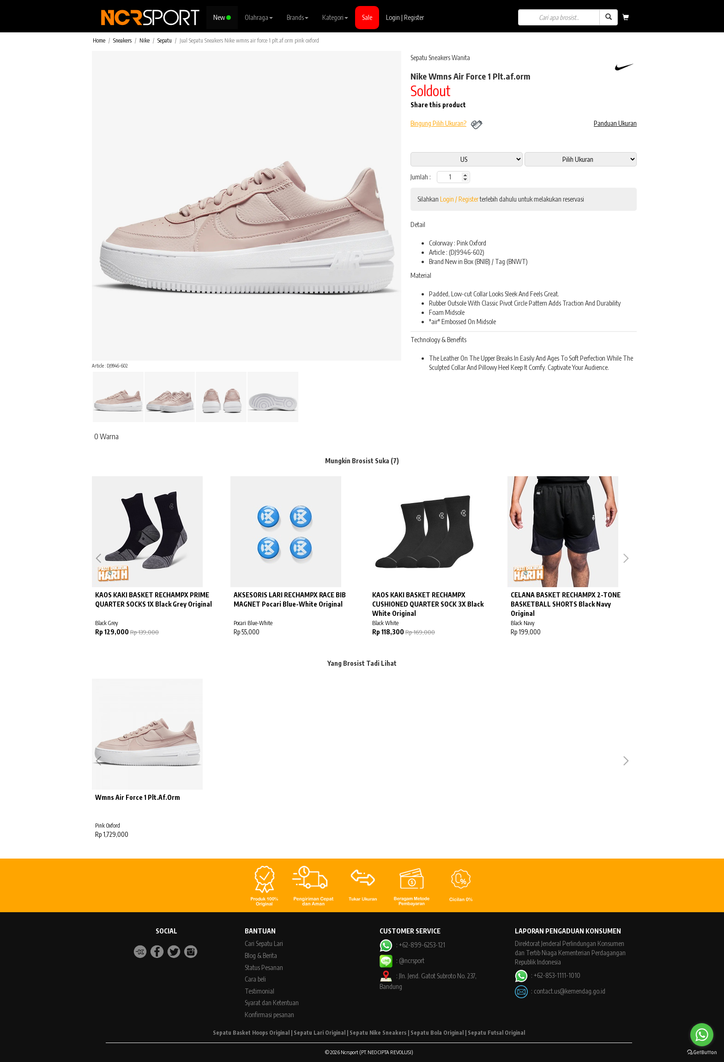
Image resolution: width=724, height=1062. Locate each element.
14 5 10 (581, 159)
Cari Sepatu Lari (264, 943)
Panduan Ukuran (615, 123)
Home (99, 40)
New (222, 17)
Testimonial (259, 991)
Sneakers (122, 40)
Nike (144, 40)
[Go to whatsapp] (701, 1034)
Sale (367, 17)
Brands (297, 17)
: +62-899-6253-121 (412, 945)
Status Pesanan (264, 967)
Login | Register (405, 17)
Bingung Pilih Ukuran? (438, 123)
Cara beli (255, 979)
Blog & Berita (261, 955)
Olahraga (259, 17)
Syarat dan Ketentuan (272, 1003)
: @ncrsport (402, 960)
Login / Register (459, 199)
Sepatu (164, 40)
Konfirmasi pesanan (269, 1015)
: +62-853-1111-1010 (547, 975)
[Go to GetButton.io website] (702, 1053)
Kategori (335, 17)
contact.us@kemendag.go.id (569, 990)
